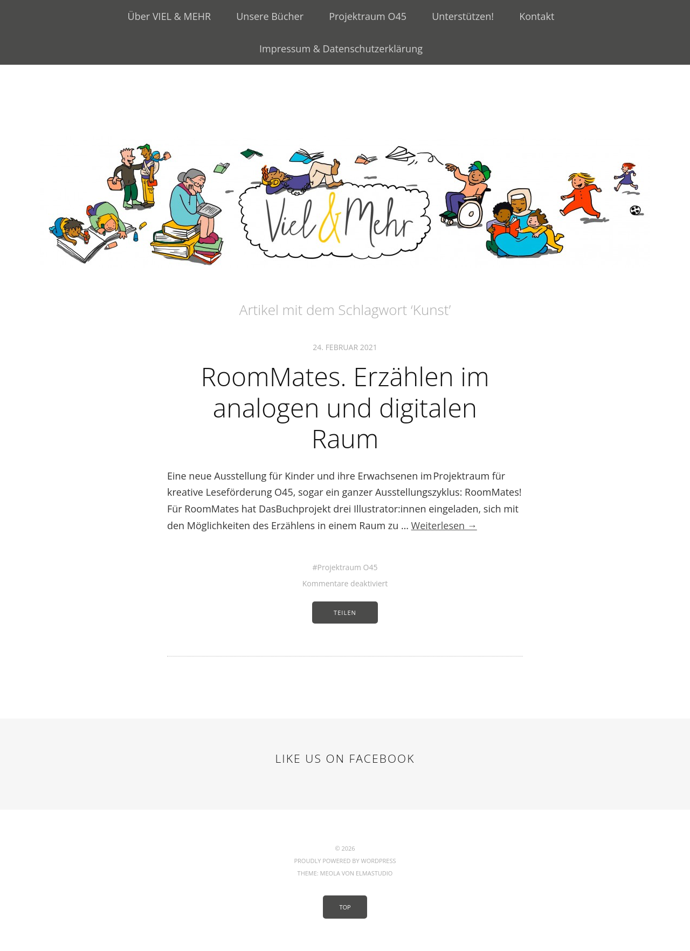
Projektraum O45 (367, 16)
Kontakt (536, 16)
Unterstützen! (463, 16)
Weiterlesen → (444, 525)
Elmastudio (374, 873)
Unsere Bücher (269, 16)
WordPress (378, 861)
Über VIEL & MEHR (169, 16)
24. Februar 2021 (345, 347)
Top (344, 907)
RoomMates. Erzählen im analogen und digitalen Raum (345, 407)
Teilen (345, 612)
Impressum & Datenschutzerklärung (341, 48)
